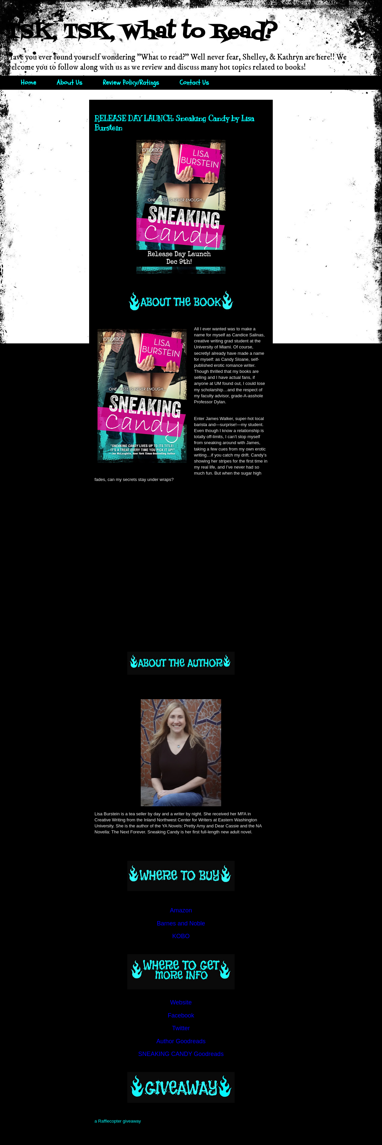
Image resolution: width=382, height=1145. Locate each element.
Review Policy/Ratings (131, 82)
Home (28, 82)
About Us (69, 82)
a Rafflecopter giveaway (117, 1121)
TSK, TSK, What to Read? (141, 32)
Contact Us (194, 82)
